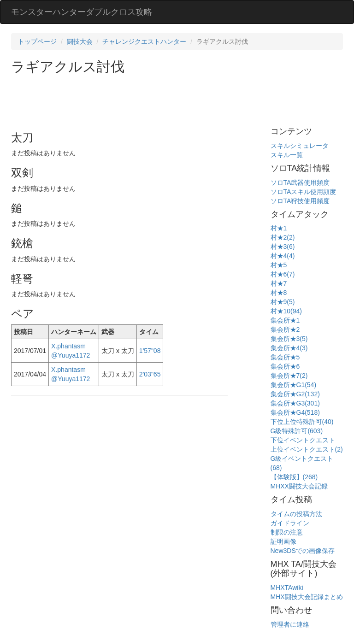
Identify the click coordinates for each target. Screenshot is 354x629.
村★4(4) (283, 255)
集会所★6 (285, 366)
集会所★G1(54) (294, 384)
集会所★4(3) (289, 348)
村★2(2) (283, 237)
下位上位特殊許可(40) (302, 421)
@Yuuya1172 (70, 355)
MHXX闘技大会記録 (299, 486)
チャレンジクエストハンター (144, 41)
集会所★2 (285, 329)
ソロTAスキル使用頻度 (303, 191)
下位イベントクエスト (303, 440)
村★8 (279, 292)
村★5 (279, 265)
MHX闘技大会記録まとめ (307, 596)
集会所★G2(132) (295, 394)
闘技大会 (80, 41)
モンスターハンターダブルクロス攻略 (81, 12)
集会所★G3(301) (295, 403)
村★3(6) (283, 246)
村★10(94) (286, 311)
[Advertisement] (179, 99)
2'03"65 (150, 374)
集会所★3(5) (289, 338)
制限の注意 (287, 532)
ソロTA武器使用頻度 (300, 182)
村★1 (279, 228)
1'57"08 (150, 350)
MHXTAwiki (287, 587)
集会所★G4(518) (295, 412)
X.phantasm (68, 346)
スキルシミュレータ (300, 145)
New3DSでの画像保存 (303, 550)
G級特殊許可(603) (297, 431)
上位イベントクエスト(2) (307, 449)
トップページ (37, 41)
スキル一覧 (287, 155)
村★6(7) (283, 274)
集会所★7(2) (289, 375)
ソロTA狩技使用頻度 (300, 201)
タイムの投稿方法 (296, 513)
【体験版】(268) (294, 477)
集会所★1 (285, 320)
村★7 (279, 283)
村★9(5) (283, 302)
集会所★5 (285, 357)
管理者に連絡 (290, 624)
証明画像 (283, 541)
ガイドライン (290, 523)
